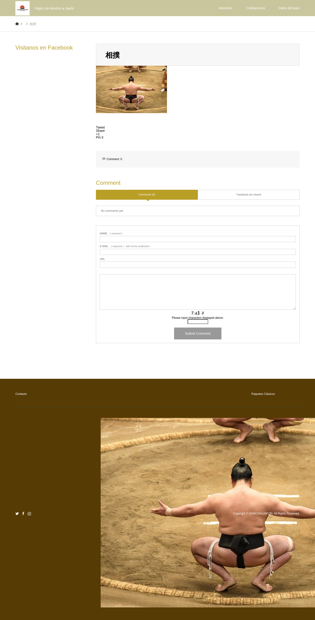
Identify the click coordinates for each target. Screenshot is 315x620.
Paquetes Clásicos (263, 394)
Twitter (17, 513)
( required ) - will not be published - (125, 246)
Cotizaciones (255, 8)
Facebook (23, 513)
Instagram (29, 513)
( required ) (111, 233)
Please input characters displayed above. (198, 317)
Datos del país (289, 8)
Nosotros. (226, 8)
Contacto (21, 394)
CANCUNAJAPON (260, 513)
